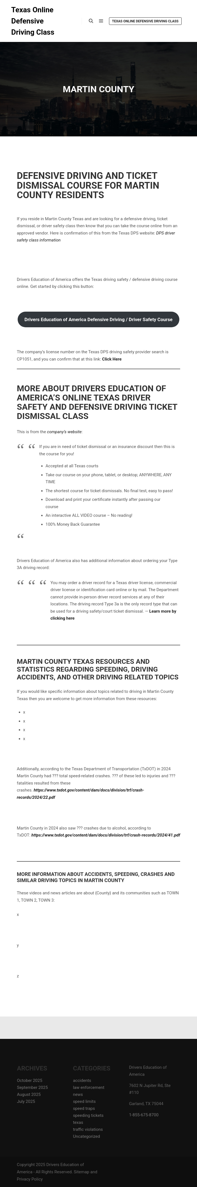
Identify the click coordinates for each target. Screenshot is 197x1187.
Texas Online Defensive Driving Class (32, 21)
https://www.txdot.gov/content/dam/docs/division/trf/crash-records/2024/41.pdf (105, 835)
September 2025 (32, 1087)
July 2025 (26, 1101)
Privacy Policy (30, 1179)
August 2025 (29, 1094)
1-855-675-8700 (143, 1114)
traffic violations (88, 1129)
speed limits (84, 1101)
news (78, 1094)
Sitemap (81, 1171)
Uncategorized (86, 1136)
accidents (82, 1080)
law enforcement (88, 1087)
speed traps (84, 1108)
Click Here (111, 359)
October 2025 (29, 1080)
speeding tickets (88, 1115)
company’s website (64, 431)
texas (78, 1122)
